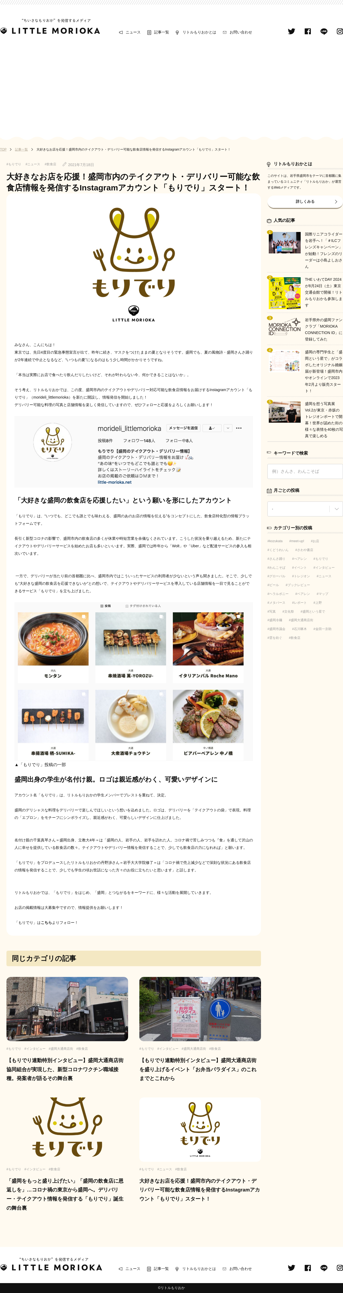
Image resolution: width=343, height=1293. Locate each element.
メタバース (277, 603)
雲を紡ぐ (275, 638)
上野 (318, 603)
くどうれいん (279, 550)
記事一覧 (161, 32)
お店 (316, 541)
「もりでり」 (25, 516)
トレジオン (302, 576)
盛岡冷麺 (275, 620)
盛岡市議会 (277, 629)
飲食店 (295, 638)
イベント (300, 567)
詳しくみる (305, 201)
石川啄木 (300, 629)
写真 (272, 611)
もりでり (321, 559)
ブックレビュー (299, 585)
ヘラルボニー (279, 594)
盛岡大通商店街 (302, 620)
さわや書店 (305, 550)
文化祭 (289, 611)
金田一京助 (323, 629)
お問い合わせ (241, 32)
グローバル (277, 576)
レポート (300, 603)
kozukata (276, 541)
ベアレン (303, 594)
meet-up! (297, 541)
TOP (3, 149)
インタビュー (325, 567)
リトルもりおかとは (199, 32)
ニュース (133, 32)
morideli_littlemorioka (51, 397)
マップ (323, 594)
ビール (274, 585)
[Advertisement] (171, 86)
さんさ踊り (277, 559)
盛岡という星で (314, 611)
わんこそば (277, 567)
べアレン (300, 559)
